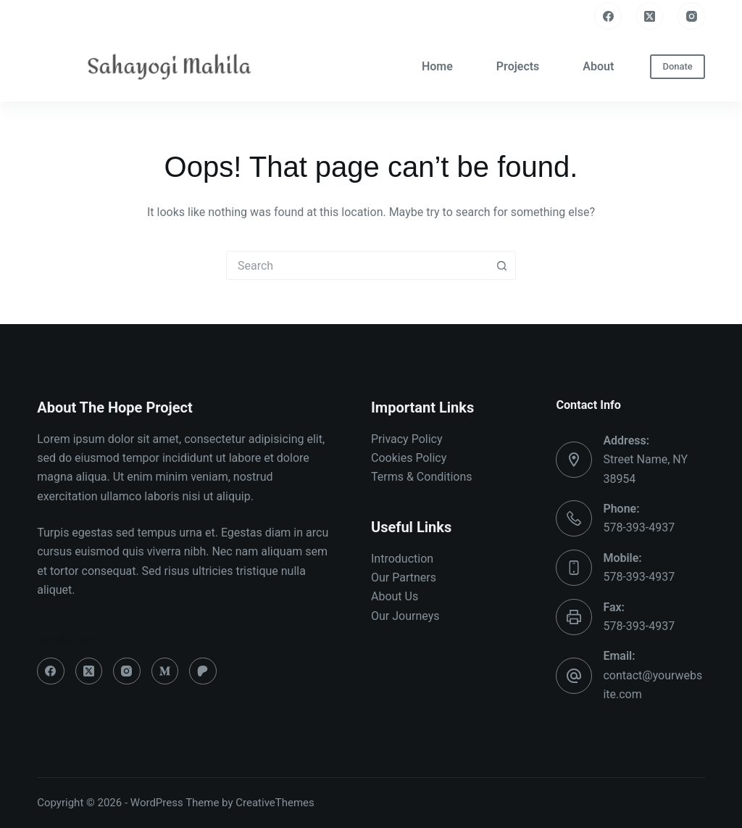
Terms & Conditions (421, 477)
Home (437, 66)
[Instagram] (691, 16)
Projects (518, 66)
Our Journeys (405, 616)
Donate (677, 66)
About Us (394, 596)
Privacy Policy (407, 439)
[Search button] (501, 265)
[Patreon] (203, 671)
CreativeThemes (274, 802)
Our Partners (403, 577)
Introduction (402, 559)
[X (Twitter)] (650, 16)
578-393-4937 (639, 527)
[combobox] (357, 265)
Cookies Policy (408, 458)
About (598, 66)
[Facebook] (608, 16)
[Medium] (165, 671)
